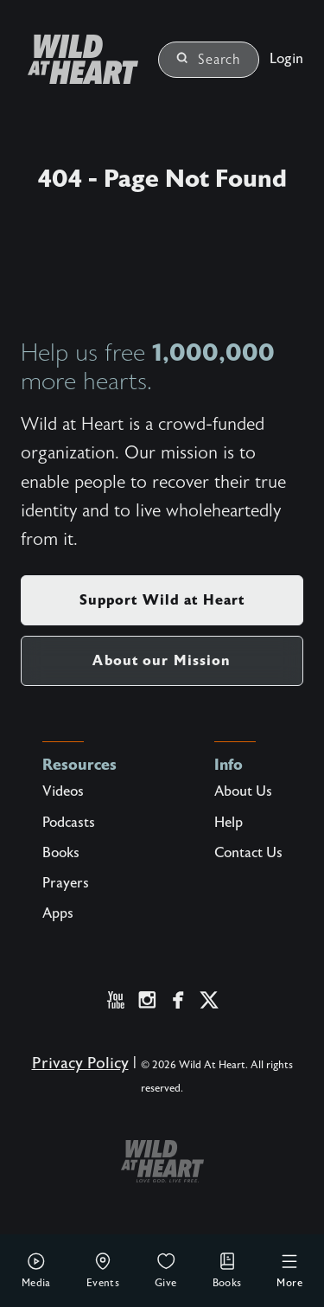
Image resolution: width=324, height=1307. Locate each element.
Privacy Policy (80, 1063)
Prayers (65, 883)
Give (166, 1270)
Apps (57, 913)
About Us (243, 791)
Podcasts (68, 822)
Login (286, 59)
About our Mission (161, 660)
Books (227, 1270)
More (289, 1270)
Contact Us (248, 853)
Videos (63, 791)
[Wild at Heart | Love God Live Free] (76, 59)
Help (228, 822)
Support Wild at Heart (162, 600)
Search (208, 59)
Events (102, 1270)
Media (36, 1270)
